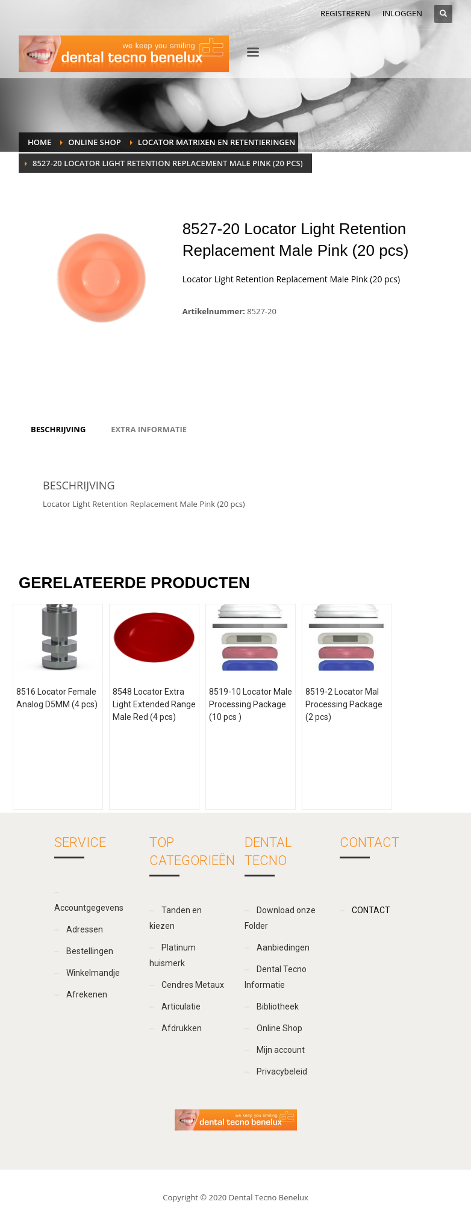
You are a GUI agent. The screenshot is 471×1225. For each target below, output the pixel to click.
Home (39, 142)
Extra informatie (149, 429)
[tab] (58, 429)
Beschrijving (58, 429)
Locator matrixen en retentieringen (217, 142)
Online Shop (94, 142)
